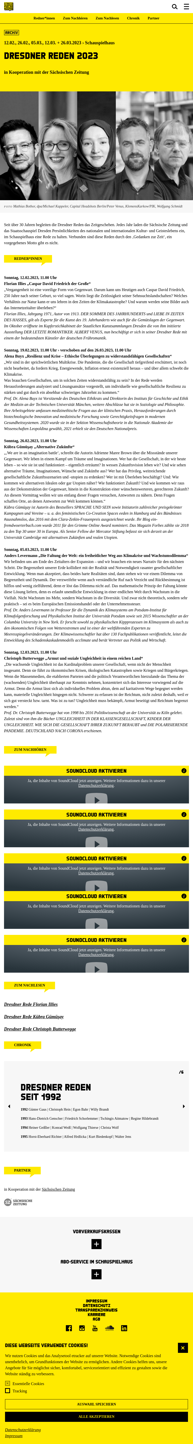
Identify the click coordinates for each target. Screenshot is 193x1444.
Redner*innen (44, 18)
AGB (96, 1319)
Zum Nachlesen (107, 18)
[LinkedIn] (124, 1328)
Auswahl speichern (96, 1404)
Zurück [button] (9, 1106)
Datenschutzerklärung (23, 1430)
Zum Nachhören (75, 18)
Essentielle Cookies (28, 1384)
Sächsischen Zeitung (69, 72)
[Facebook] (69, 1328)
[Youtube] (95, 1328)
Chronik (133, 18)
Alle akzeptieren (97, 1417)
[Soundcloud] (109, 1328)
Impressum (14, 1436)
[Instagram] (82, 1328)
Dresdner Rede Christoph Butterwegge (40, 1029)
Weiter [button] (184, 1106)
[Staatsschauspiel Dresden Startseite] (8, 6)
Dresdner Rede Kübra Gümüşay (34, 1016)
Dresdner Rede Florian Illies (31, 1004)
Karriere (97, 1314)
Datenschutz (96, 1305)
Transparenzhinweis (96, 1310)
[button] (175, 6)
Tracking (20, 1391)
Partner (154, 18)
